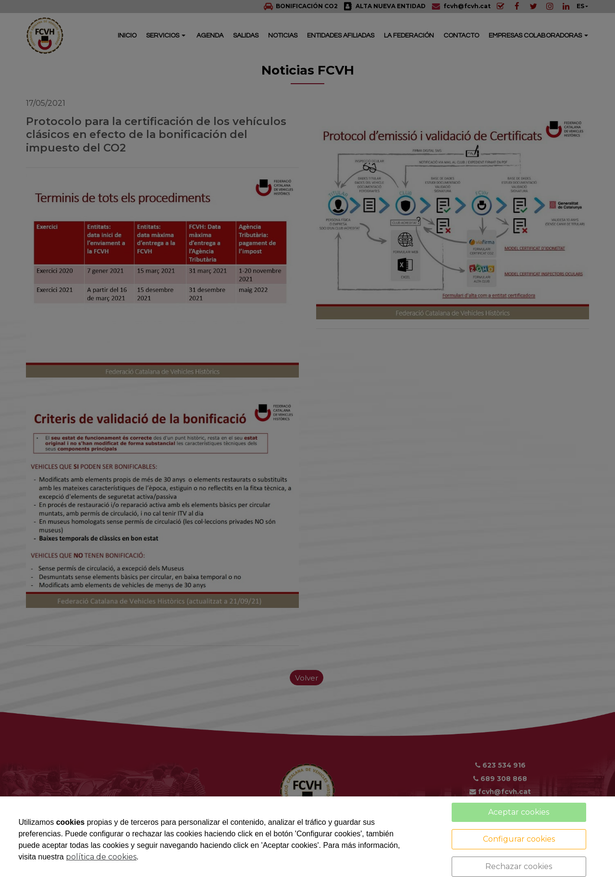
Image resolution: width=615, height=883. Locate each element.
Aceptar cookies (518, 812)
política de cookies (101, 856)
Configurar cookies (519, 839)
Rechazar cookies (518, 866)
